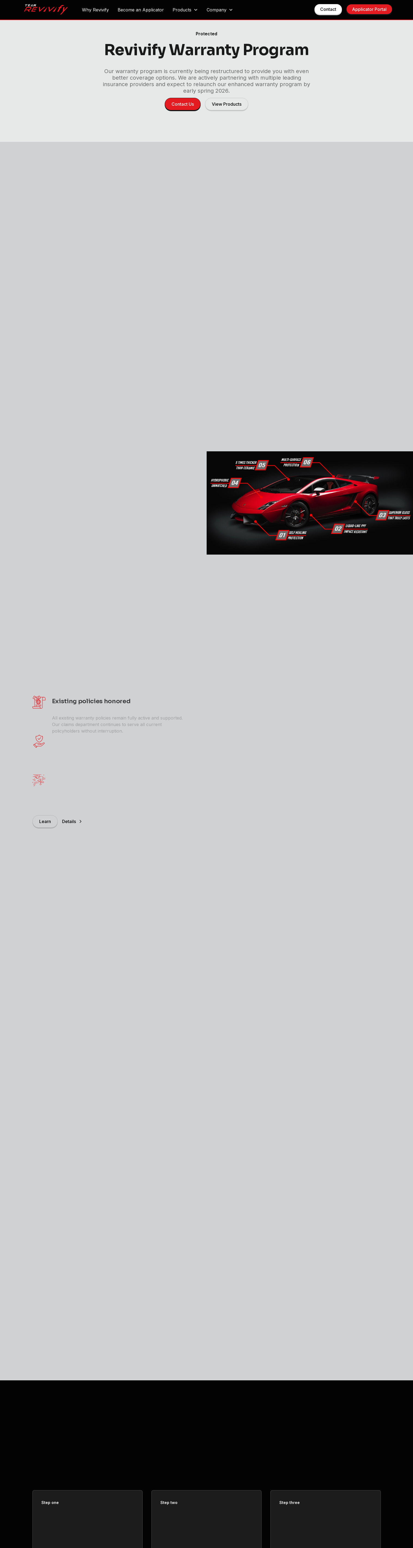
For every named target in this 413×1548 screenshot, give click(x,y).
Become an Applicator (141, 9)
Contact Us (183, 104)
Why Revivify (95, 9)
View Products (226, 104)
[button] (185, 10)
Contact (328, 9)
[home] (46, 10)
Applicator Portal (369, 9)
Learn (45, 821)
